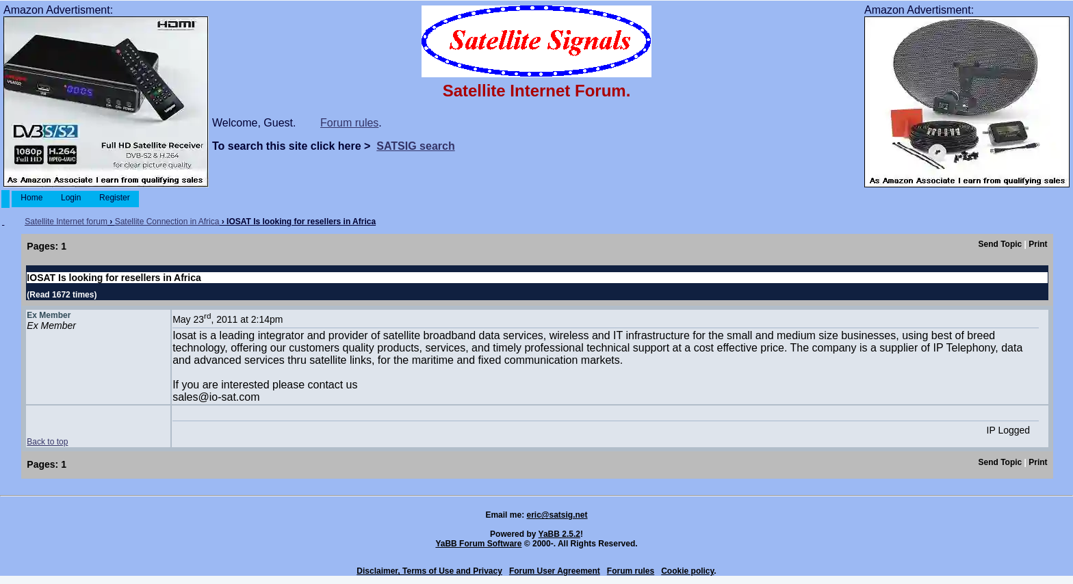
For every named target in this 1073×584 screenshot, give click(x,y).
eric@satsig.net (556, 515)
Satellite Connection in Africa (167, 221)
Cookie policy (687, 571)
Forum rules (349, 123)
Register (114, 197)
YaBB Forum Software (478, 543)
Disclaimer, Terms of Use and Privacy (429, 571)
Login (71, 197)
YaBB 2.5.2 (559, 534)
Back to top (47, 442)
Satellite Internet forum (66, 221)
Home (32, 197)
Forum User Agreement (554, 571)
